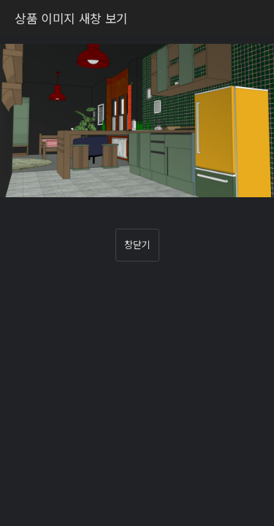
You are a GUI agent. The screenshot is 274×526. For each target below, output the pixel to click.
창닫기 (137, 244)
